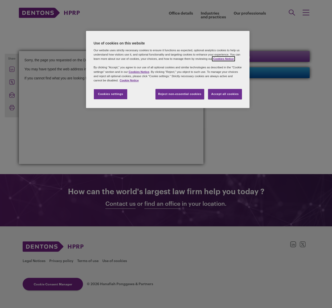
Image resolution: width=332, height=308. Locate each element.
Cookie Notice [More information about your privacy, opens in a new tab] (129, 80)
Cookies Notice (223, 58)
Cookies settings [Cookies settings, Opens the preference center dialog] (110, 93)
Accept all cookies (225, 93)
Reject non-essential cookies (179, 93)
